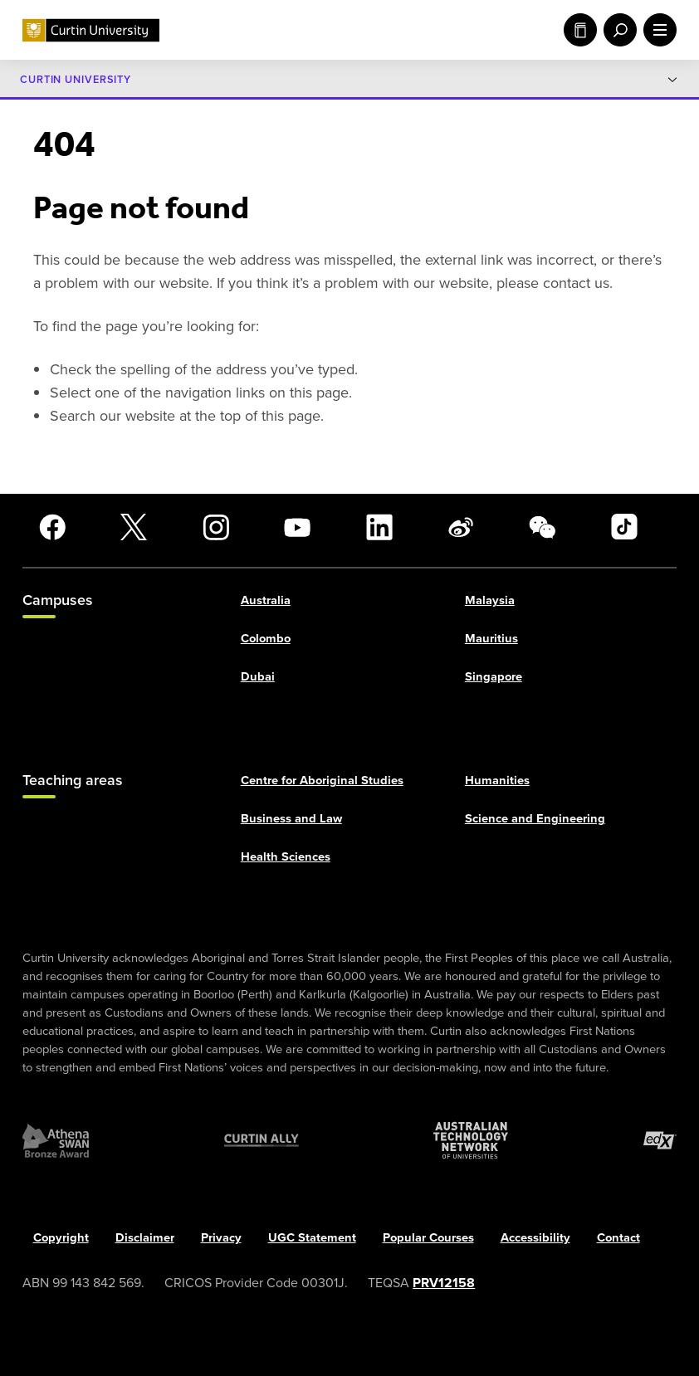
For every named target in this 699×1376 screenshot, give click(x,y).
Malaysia (490, 601)
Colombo (266, 639)
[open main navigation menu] (657, 29)
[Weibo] (460, 527)
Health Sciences (285, 857)
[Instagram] (216, 527)
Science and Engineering (535, 818)
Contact (618, 1238)
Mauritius (491, 639)
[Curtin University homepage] (90, 30)
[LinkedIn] (379, 527)
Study (580, 29)
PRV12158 (444, 1283)
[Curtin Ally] (261, 1140)
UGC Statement (312, 1238)
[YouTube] (297, 527)
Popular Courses (428, 1238)
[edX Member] (660, 1140)
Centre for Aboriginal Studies (322, 780)
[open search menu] (617, 29)
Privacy (221, 1238)
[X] (133, 527)
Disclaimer (144, 1238)
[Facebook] (52, 527)
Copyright (61, 1238)
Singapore (493, 677)
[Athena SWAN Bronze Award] (55, 1140)
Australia (266, 601)
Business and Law (291, 818)
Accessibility (535, 1238)
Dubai (258, 677)
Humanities (497, 780)
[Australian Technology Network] (470, 1140)
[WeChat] (542, 527)
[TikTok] (624, 527)
